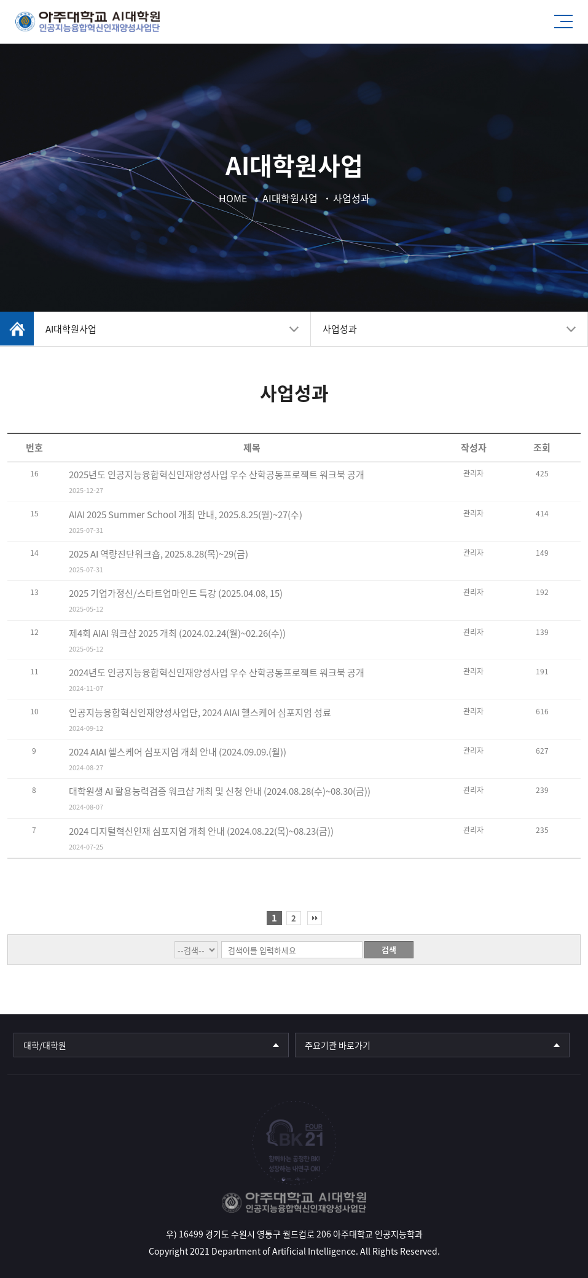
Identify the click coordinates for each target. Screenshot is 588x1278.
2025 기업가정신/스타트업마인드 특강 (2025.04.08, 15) (176, 593)
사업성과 (340, 329)
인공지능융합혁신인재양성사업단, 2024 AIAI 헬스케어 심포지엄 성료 (200, 712)
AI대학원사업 (70, 329)
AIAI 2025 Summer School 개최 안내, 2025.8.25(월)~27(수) (185, 514)
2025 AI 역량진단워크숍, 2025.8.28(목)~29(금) (158, 554)
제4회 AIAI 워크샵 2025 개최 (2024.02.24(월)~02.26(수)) (177, 633)
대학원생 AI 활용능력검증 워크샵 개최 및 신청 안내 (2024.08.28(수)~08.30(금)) (219, 791)
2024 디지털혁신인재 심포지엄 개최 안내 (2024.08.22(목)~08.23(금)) (201, 831)
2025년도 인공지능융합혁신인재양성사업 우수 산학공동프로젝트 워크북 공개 (216, 474)
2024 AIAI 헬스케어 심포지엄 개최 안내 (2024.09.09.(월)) (177, 752)
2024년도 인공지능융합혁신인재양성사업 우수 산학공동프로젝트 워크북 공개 (216, 672)
